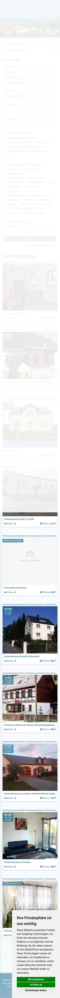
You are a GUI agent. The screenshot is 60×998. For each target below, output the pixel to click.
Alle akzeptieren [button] (36, 979)
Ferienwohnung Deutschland (13, 536)
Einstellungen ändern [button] (36, 990)
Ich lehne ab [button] (36, 984)
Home (5, 980)
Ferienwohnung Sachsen (34, 536)
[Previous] (5, 952)
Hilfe (4, 983)
